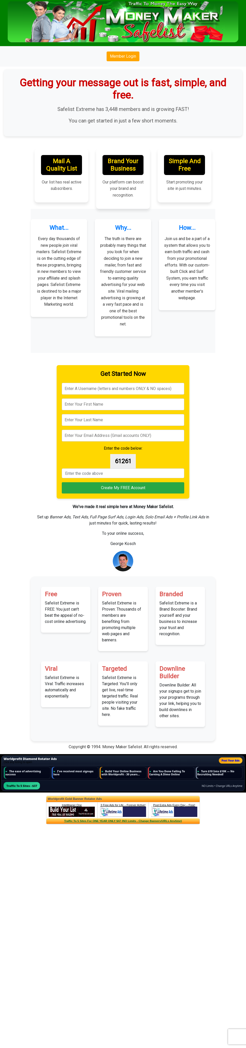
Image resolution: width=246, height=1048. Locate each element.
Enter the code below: (123, 448)
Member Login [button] (123, 56)
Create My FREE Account (123, 487)
